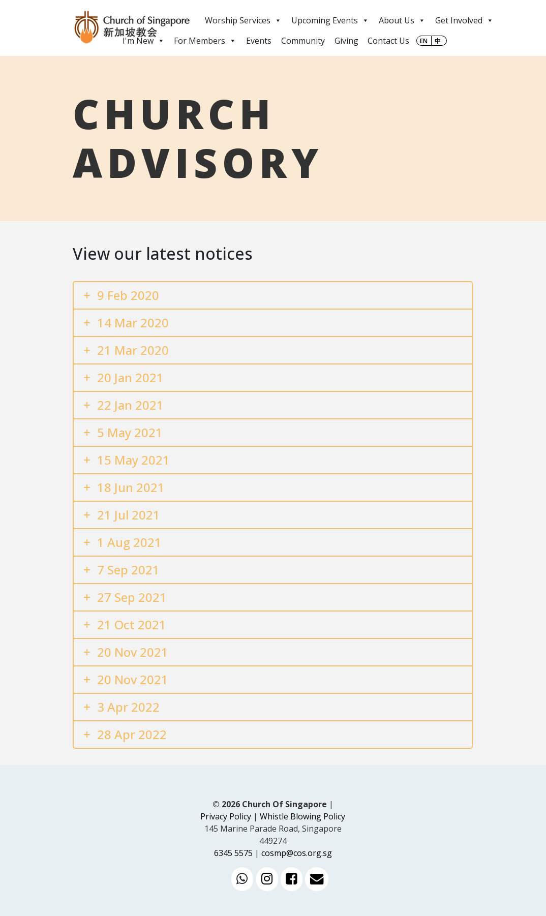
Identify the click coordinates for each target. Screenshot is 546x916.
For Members (205, 40)
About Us (402, 20)
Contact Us (388, 40)
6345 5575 (233, 853)
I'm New (144, 40)
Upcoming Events (330, 20)
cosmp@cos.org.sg (296, 853)
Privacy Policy (225, 816)
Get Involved (464, 20)
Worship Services (243, 20)
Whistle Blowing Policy (302, 816)
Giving (346, 40)
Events (258, 40)
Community (303, 40)
